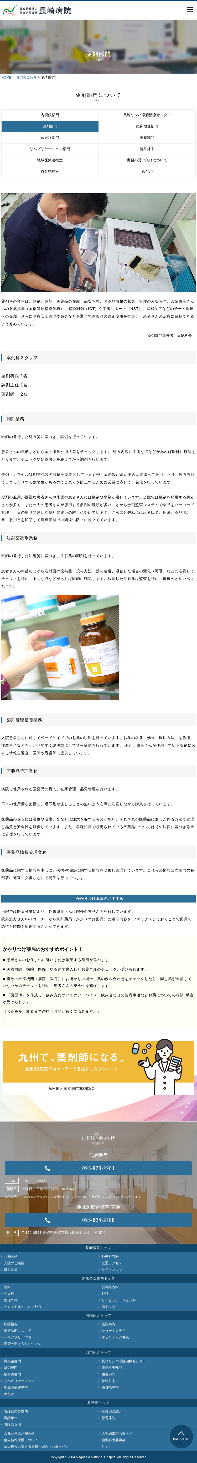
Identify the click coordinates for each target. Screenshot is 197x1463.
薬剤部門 (50, 126)
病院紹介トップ (98, 1315)
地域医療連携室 (50, 160)
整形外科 (11, 1300)
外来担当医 (110, 1256)
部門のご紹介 (26, 77)
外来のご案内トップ (98, 1278)
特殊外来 (147, 149)
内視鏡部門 (50, 115)
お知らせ (11, 1256)
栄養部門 (147, 138)
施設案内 (108, 1324)
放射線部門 (50, 138)
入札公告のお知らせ (19, 1433)
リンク (107, 1447)
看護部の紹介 (112, 1411)
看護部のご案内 (16, 1411)
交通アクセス (112, 1263)
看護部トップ (98, 1403)
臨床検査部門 (147, 126)
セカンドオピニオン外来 (23, 1307)
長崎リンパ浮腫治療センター (147, 115)
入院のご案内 (14, 1263)
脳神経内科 (110, 1287)
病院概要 (11, 1324)
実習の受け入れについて (147, 160)
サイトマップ (112, 1270)
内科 (7, 1287)
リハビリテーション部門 (50, 149)
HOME (6, 77)
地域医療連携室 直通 (98, 1207)
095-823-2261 (98, 1168)
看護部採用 (12, 1424)
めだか (147, 172)
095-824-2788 (98, 1220)
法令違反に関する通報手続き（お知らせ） (36, 1447)
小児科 (9, 1294)
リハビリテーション (19, 1381)
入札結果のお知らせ (117, 1433)
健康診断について (17, 1331)
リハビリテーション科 (119, 1300)
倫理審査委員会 (114, 1440)
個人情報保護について (21, 1440)
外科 (105, 1294)
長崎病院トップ (98, 1248)
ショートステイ (114, 1331)
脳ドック (108, 1307)
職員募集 (11, 1270)
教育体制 (108, 1418)
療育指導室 (50, 172)
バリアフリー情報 (17, 1337)
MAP (99, 1233)
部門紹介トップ (98, 1352)
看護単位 (11, 1418)
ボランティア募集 (115, 1337)
